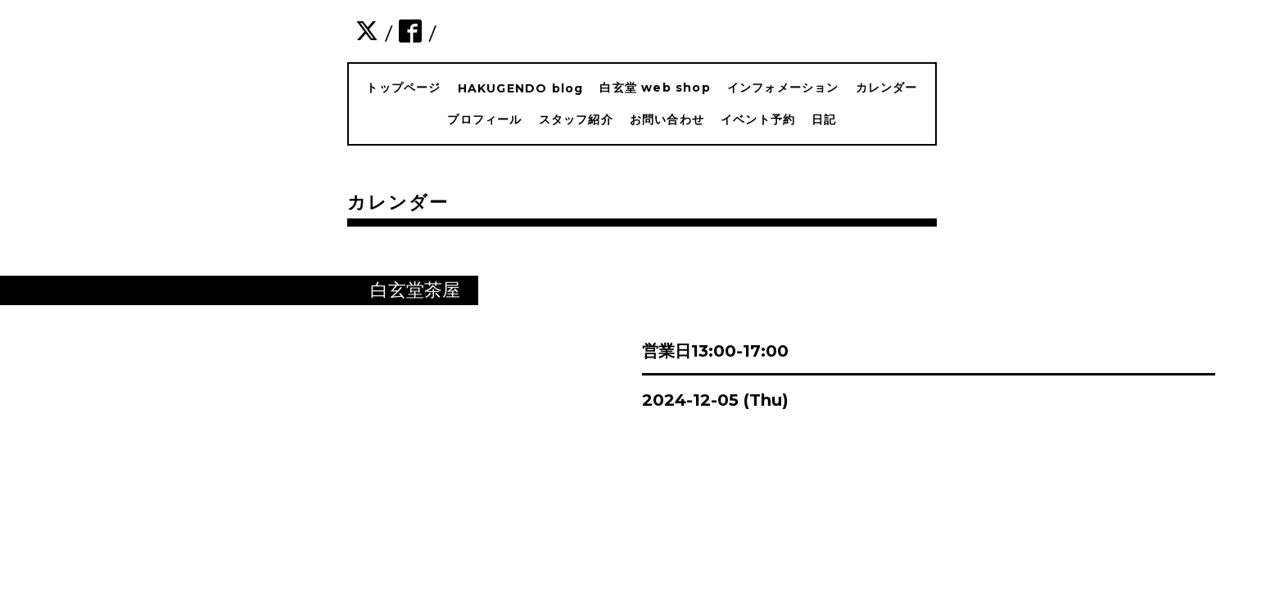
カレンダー (887, 87)
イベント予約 (758, 119)
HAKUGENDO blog (521, 88)
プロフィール (484, 119)
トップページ (403, 87)
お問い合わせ (667, 119)
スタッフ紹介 (576, 119)
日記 (824, 119)
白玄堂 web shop (654, 87)
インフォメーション (783, 87)
